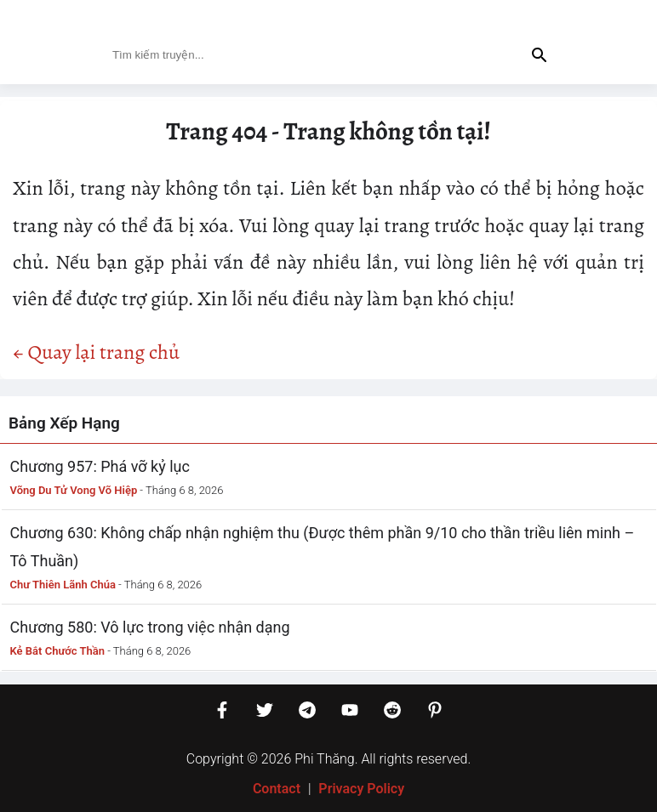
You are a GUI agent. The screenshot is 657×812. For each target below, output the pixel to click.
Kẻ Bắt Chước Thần (58, 650)
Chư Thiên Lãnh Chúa (63, 584)
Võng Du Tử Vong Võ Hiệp (74, 490)
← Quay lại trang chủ (96, 352)
